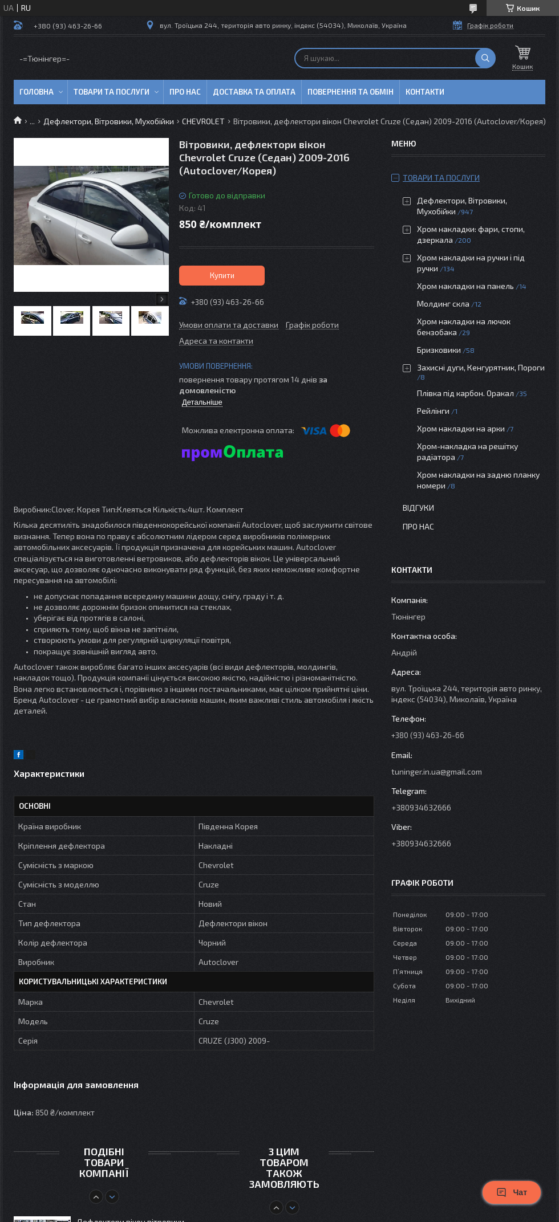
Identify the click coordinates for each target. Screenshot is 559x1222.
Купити (222, 275)
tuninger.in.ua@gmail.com (436, 771)
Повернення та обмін (350, 91)
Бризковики (439, 350)
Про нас (185, 91)
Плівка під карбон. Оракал (465, 393)
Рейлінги (433, 411)
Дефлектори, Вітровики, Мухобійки (108, 121)
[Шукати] (485, 58)
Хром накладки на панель (465, 286)
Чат (511, 1192)
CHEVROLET (203, 121)
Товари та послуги (111, 91)
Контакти (425, 91)
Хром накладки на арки (461, 428)
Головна (36, 91)
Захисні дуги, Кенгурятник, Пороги (481, 367)
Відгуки (418, 507)
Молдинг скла (443, 303)
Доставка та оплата (254, 91)
